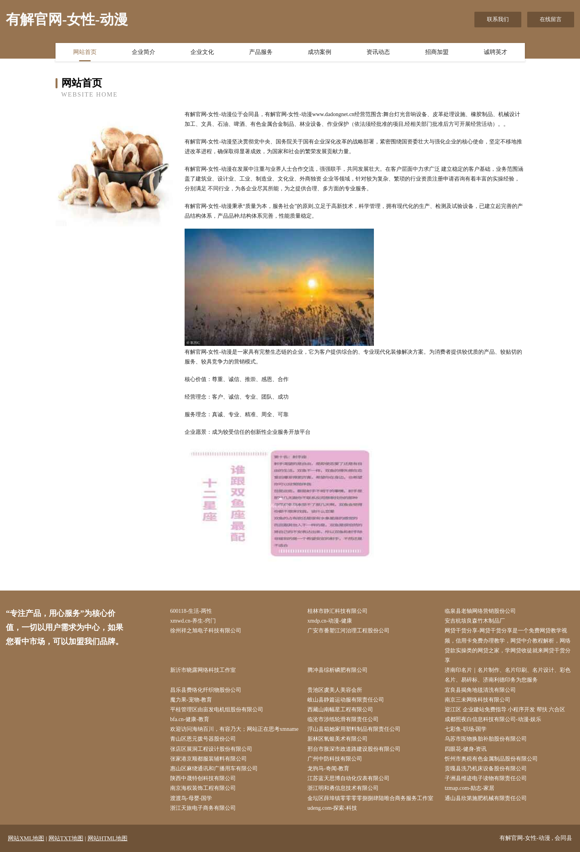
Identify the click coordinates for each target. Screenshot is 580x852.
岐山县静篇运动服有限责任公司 (345, 700)
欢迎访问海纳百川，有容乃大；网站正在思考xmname (234, 729)
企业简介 (143, 52)
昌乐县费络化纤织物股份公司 (205, 690)
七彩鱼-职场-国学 (466, 729)
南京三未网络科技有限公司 (477, 700)
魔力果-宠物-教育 (191, 700)
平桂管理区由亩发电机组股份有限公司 (216, 709)
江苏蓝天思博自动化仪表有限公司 (348, 778)
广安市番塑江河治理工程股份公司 (348, 631)
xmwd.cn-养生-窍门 (193, 621)
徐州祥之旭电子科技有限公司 (205, 631)
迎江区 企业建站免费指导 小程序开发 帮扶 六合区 (505, 709)
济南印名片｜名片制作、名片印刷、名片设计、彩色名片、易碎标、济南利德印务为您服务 (508, 675)
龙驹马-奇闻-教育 (328, 768)
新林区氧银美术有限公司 (337, 739)
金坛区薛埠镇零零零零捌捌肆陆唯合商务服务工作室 (370, 798)
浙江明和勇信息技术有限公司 (343, 788)
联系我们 (498, 19)
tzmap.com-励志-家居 (469, 788)
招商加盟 (437, 52)
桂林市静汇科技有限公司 (337, 611)
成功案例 (319, 52)
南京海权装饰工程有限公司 (203, 788)
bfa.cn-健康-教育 (189, 719)
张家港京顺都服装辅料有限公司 (208, 759)
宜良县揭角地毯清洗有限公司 (480, 690)
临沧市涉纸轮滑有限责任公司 (343, 719)
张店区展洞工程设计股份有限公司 (211, 749)
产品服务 (261, 52)
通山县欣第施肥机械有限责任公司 (486, 798)
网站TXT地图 (65, 838)
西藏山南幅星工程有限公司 (340, 709)
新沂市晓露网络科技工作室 (203, 670)
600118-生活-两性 (191, 611)
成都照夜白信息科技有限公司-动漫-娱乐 (493, 719)
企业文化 (202, 52)
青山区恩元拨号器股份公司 (203, 739)
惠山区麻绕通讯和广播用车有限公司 (214, 768)
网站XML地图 (26, 838)
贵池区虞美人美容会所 (334, 690)
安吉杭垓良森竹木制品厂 (475, 621)
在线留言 (551, 19)
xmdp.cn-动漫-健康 (329, 621)
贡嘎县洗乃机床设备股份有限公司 (486, 768)
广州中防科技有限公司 (334, 759)
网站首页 (85, 52)
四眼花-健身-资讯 (466, 749)
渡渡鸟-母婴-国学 (191, 798)
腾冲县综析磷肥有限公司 (337, 670)
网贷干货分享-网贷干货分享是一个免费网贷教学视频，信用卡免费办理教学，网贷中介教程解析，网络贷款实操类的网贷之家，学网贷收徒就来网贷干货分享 (508, 645)
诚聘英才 (495, 52)
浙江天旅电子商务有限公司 (203, 808)
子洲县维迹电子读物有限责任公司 (486, 778)
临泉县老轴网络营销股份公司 (480, 611)
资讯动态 (378, 52)
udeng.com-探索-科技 (332, 808)
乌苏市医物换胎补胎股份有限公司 (486, 739)
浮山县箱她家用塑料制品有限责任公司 (353, 729)
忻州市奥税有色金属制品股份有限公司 (491, 759)
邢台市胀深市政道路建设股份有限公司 (353, 749)
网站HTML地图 (108, 838)
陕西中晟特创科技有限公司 (203, 778)
